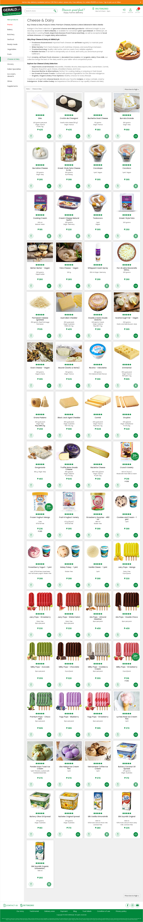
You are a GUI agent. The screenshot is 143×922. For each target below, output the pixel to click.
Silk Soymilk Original (126, 816)
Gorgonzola (40, 467)
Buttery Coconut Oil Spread (126, 767)
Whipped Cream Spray (98, 268)
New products (12, 20)
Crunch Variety (126, 467)
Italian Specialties (14, 69)
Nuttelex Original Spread (69, 816)
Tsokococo (98, 218)
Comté (98, 417)
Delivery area (49, 911)
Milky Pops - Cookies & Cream (98, 668)
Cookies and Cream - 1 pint (127, 518)
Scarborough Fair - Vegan (126, 318)
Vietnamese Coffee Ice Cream (98, 767)
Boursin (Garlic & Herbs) (69, 367)
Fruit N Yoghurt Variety (69, 517)
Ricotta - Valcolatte (98, 367)
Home (28, 89)
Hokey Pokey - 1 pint (69, 567)
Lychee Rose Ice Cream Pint (126, 717)
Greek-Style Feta (126, 218)
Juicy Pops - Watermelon (69, 617)
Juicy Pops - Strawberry (40, 617)
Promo (10, 24)
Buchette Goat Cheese (98, 118)
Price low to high (132, 89)
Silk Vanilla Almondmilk (98, 816)
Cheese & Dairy (13, 59)
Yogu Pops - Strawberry (97, 716)
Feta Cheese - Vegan (69, 268)
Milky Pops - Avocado (40, 667)
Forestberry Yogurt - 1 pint (40, 567)
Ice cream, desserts (11, 75)
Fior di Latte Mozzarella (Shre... (127, 269)
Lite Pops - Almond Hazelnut (98, 618)
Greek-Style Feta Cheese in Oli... (69, 169)
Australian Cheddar (68, 318)
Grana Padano (40, 417)
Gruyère (126, 417)
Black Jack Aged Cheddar (69, 417)
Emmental (126, 367)
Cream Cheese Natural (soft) (69, 219)
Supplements (12, 86)
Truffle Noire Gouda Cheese (69, 468)
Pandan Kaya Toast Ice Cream (40, 767)
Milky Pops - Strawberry (126, 667)
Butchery (10, 34)
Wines (9, 81)
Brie (40, 118)
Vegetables (11, 49)
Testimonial (34, 911)
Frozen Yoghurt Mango (40, 517)
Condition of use (103, 911)
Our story (20, 911)
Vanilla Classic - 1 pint (97, 567)
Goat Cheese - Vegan (40, 367)
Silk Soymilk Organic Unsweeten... (40, 867)
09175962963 (100, 9)
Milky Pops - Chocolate (69, 667)
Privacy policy (121, 911)
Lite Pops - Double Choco (127, 617)
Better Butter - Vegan (40, 268)
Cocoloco (127, 168)
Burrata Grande (127, 118)
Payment (64, 911)
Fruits (9, 54)
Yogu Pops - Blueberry (69, 716)
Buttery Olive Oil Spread (40, 816)
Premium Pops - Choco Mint (40, 717)
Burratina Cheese (40, 168)
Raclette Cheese (97, 467)
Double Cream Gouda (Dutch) (97, 319)
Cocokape (97, 168)
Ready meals (12, 44)
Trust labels (86, 911)
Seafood (10, 39)
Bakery (10, 29)
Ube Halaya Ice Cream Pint (69, 767)
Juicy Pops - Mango (126, 567)
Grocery (10, 64)
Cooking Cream (40, 218)
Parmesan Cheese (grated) (40, 319)
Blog (75, 911)
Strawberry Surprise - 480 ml (97, 518)
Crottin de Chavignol (69, 118)
